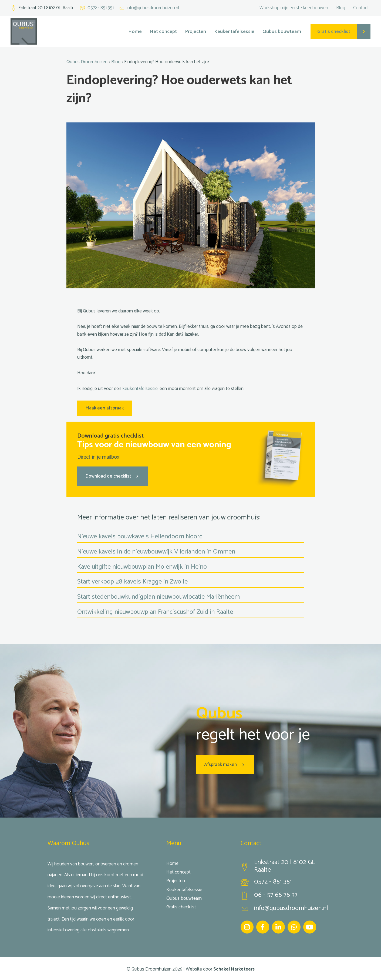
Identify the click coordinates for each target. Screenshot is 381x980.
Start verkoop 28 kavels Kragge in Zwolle (132, 581)
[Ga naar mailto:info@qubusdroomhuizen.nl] (149, 8)
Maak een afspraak (104, 408)
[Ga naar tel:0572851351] (287, 882)
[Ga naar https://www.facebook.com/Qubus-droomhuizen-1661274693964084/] (262, 925)
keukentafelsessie (139, 388)
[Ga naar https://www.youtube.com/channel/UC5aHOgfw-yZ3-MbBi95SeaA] (309, 925)
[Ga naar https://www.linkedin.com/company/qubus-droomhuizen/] (278, 925)
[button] (112, 475)
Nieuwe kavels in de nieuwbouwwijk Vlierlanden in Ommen (156, 551)
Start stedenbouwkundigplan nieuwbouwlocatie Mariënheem (158, 596)
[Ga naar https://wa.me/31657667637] (294, 925)
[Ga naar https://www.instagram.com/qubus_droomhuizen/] (247, 925)
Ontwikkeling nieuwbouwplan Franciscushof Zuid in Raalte (155, 611)
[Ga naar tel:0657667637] (287, 895)
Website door (220, 968)
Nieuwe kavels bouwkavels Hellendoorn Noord (140, 536)
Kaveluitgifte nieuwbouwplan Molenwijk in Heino (142, 566)
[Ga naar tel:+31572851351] (97, 8)
